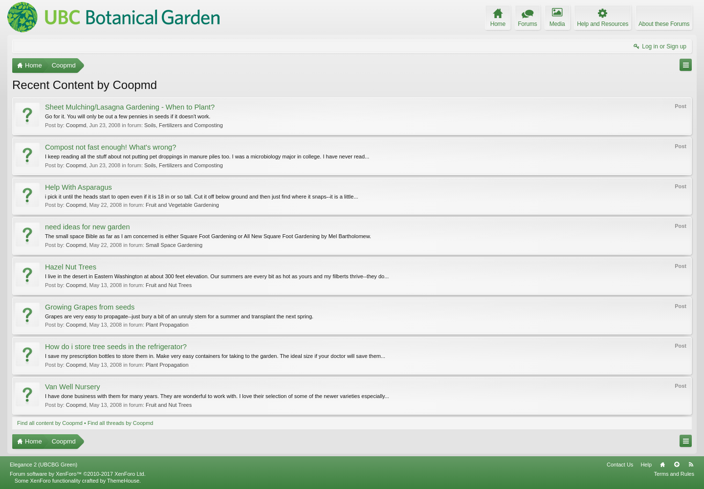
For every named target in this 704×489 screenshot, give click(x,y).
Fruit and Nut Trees (169, 285)
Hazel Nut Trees (70, 267)
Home (662, 464)
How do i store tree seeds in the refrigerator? (116, 347)
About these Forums (663, 24)
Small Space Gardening (174, 245)
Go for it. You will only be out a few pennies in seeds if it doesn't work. (127, 116)
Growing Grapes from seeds (89, 307)
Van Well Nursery (72, 387)
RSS (690, 464)
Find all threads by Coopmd (121, 423)
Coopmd (76, 125)
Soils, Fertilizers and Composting (183, 125)
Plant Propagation (167, 325)
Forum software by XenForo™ (78, 474)
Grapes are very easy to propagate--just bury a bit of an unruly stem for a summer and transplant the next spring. (179, 316)
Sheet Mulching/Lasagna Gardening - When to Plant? (130, 107)
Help (646, 464)
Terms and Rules (674, 474)
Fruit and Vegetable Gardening (182, 205)
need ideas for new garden (87, 227)
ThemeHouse (123, 481)
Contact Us (620, 464)
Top (676, 464)
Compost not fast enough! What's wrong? (110, 147)
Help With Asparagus (78, 187)
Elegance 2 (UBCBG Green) (43, 464)
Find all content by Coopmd (50, 423)
